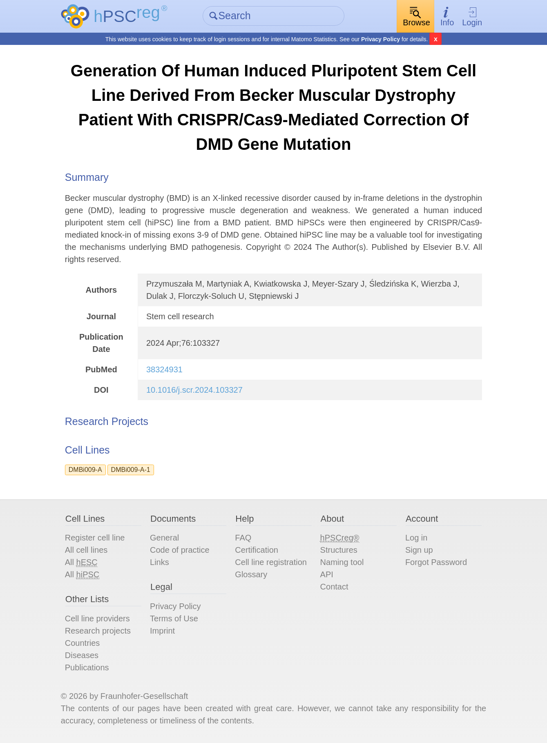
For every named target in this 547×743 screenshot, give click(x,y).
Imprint (162, 630)
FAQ (243, 537)
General (164, 537)
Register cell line (95, 537)
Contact (334, 586)
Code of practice (180, 549)
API (326, 574)
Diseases (81, 655)
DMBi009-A (85, 469)
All (81, 562)
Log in (416, 537)
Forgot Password (436, 562)
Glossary (251, 574)
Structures (338, 549)
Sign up (419, 549)
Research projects (98, 630)
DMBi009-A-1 (130, 469)
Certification (256, 549)
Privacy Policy (380, 39)
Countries (82, 642)
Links (159, 562)
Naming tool (342, 562)
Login (472, 16)
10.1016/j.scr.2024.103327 (194, 389)
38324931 (164, 369)
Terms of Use (174, 618)
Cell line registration (271, 562)
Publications (87, 667)
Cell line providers (97, 618)
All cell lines (86, 549)
